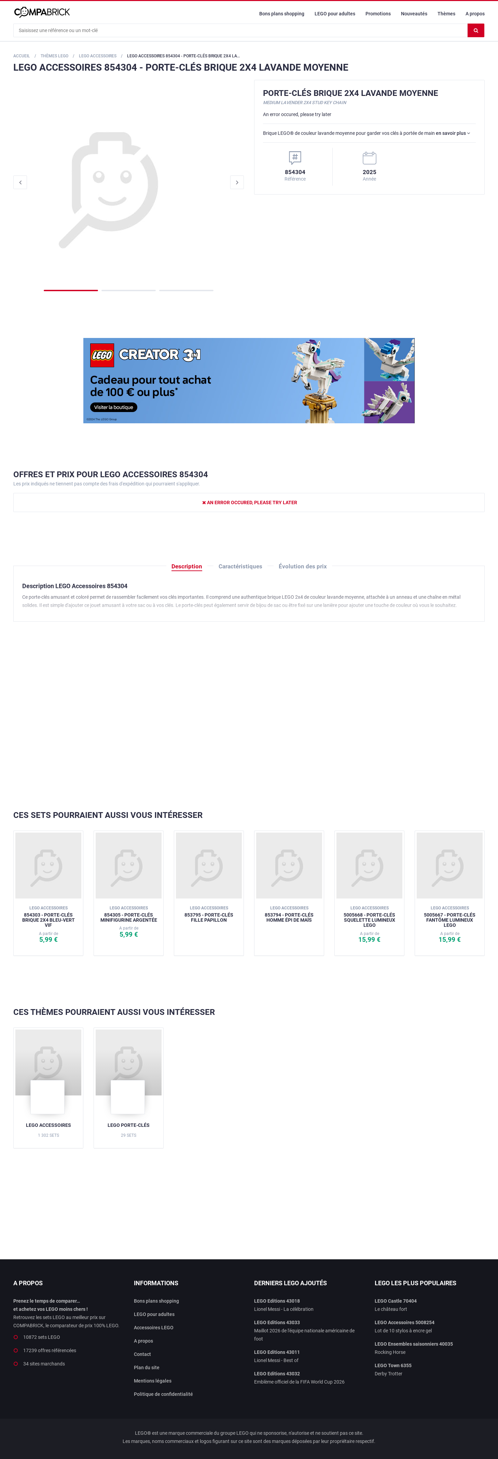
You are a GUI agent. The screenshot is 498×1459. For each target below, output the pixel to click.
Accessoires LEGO (154, 1327)
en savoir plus (453, 133)
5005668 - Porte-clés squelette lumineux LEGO (369, 916)
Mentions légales (152, 1381)
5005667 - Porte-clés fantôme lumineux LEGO (449, 916)
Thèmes (446, 13)
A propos (475, 13)
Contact (142, 1354)
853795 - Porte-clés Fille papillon (208, 914)
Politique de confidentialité (163, 1394)
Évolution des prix (303, 566)
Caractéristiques (240, 566)
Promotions (378, 13)
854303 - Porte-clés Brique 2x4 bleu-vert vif (48, 916)
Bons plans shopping (281, 13)
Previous (20, 182)
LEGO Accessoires (48, 1125)
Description (186, 566)
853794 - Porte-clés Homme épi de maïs (289, 914)
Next (237, 182)
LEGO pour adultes (335, 13)
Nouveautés (414, 13)
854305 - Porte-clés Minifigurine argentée (128, 914)
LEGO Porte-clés (129, 1125)
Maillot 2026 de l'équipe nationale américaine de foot (304, 1331)
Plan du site (147, 1367)
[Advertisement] (249, 716)
